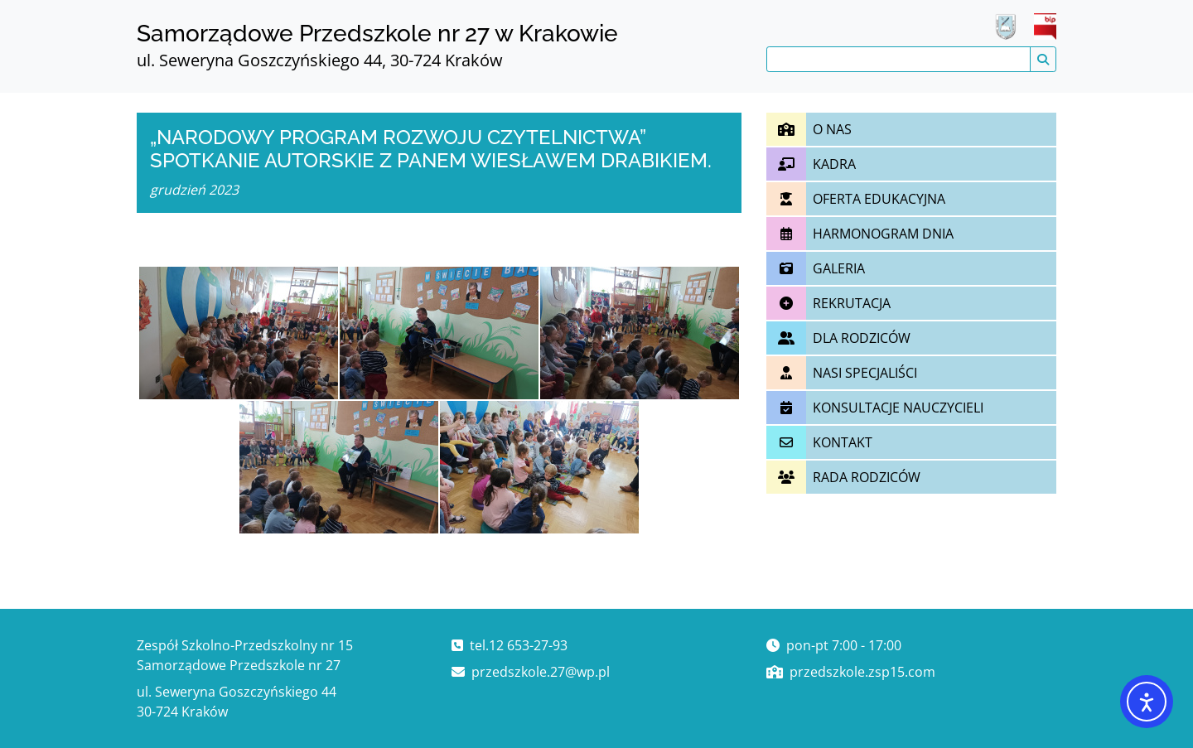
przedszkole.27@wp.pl (540, 672)
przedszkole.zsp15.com (862, 672)
